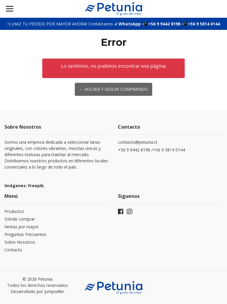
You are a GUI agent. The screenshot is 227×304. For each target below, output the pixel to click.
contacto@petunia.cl (137, 142)
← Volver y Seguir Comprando (113, 89)
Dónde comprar (19, 219)
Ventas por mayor (21, 226)
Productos (14, 211)
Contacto (13, 250)
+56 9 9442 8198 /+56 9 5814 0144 (152, 150)
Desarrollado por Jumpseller (37, 291)
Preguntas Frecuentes (25, 234)
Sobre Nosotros (19, 242)
